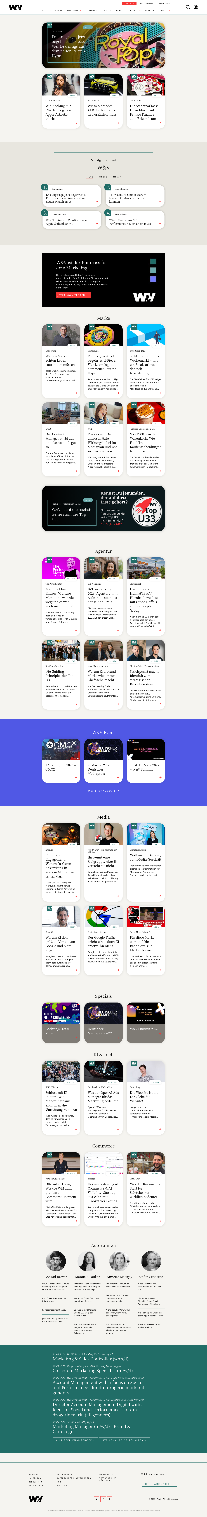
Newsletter (164, 3)
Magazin (149, 10)
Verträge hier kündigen (107, 1479)
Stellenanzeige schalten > (124, 1440)
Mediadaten (106, 1474)
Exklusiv (163, 10)
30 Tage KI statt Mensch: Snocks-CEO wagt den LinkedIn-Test (85, 1313)
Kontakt (34, 1474)
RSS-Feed (62, 1486)
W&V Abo (130, 3)
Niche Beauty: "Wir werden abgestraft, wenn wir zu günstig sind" (118, 1313)
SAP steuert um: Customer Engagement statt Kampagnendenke (117, 1298)
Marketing (73, 10)
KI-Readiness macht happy (54, 1310)
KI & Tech (106, 10)
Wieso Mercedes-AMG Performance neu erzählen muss (149, 1286)
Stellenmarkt (146, 3)
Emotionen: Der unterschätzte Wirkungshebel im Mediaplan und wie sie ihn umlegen (87, 1286)
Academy (121, 10)
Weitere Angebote (102, 790)
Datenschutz (64, 1474)
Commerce (91, 10)
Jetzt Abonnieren (159, 1484)
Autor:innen (36, 1486)
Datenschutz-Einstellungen (74, 1478)
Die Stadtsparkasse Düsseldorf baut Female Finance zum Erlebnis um (149, 1301)
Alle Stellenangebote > (75, 1440)
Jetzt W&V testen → (73, 295)
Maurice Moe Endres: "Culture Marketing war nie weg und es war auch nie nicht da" (55, 1286)
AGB (59, 1482)
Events (134, 10)
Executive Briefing (52, 10)
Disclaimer (35, 1482)
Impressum (35, 1478)
